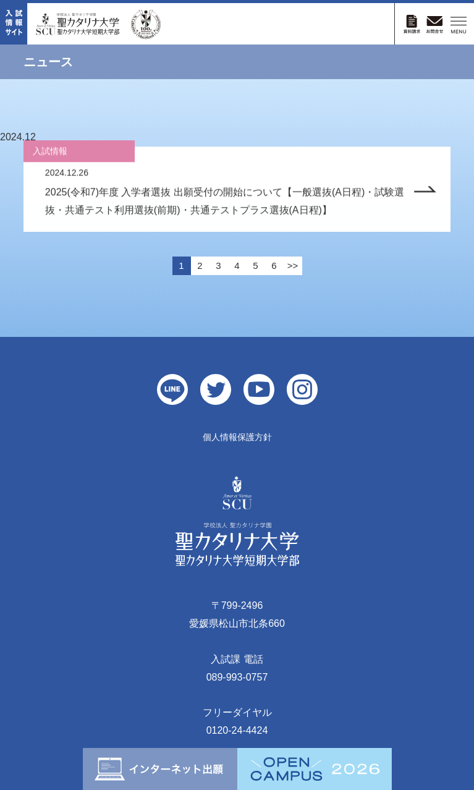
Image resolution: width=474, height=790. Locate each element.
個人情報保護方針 (237, 437)
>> (292, 265)
